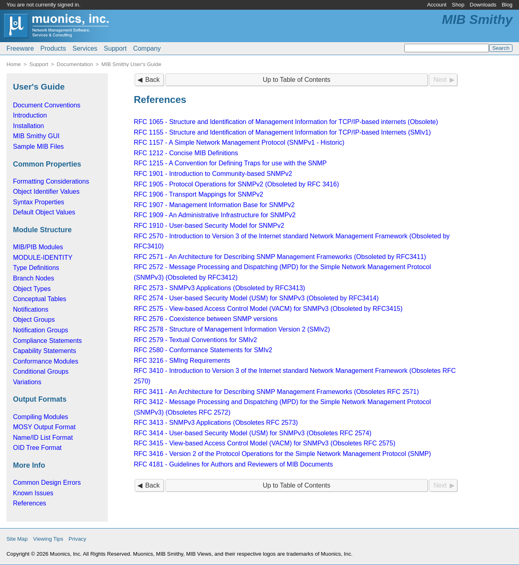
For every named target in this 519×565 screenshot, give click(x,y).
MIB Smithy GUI (36, 136)
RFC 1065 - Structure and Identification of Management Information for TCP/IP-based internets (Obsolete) (286, 121)
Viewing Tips (48, 539)
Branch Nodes (33, 278)
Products (53, 48)
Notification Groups (40, 330)
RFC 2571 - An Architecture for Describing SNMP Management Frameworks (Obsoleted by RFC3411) (280, 256)
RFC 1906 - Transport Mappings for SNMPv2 (198, 194)
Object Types (32, 288)
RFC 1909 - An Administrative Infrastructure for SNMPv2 (215, 215)
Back (152, 79)
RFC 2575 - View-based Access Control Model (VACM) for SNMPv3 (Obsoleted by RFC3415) (268, 308)
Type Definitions (36, 267)
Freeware (20, 48)
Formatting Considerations (51, 181)
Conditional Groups (41, 371)
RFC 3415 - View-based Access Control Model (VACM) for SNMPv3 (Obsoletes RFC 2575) (264, 443)
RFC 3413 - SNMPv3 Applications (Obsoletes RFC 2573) (216, 422)
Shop (458, 5)
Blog (507, 5)
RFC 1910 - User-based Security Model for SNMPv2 (209, 225)
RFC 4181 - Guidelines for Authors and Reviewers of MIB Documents (233, 464)
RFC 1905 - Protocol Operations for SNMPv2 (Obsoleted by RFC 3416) (236, 184)
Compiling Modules (40, 416)
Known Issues (33, 493)
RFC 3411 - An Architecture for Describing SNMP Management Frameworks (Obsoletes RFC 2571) (276, 391)
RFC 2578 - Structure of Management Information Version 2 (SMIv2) (232, 329)
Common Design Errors (47, 482)
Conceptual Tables (39, 298)
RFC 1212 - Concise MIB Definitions (186, 153)
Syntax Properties (38, 202)
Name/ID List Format (43, 437)
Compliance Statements (47, 340)
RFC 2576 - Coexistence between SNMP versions (206, 318)
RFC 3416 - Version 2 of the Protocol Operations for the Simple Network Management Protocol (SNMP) (282, 453)
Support (115, 48)
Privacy (77, 539)
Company (147, 48)
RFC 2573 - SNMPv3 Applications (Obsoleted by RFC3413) (219, 288)
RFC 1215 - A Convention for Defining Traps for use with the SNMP (230, 163)
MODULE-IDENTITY (43, 257)
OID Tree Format (37, 447)
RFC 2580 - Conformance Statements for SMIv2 (203, 350)
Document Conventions (46, 105)
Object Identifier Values (46, 191)
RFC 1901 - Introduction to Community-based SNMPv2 (213, 173)
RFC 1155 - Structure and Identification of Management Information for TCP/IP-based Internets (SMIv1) (282, 132)
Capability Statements (44, 350)
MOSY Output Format (44, 427)
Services (85, 48)
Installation (28, 125)
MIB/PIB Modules (38, 247)
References (29, 503)
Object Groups (34, 319)
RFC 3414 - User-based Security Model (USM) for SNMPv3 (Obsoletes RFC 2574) (252, 433)
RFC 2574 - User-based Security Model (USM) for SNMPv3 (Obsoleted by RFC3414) (256, 298)
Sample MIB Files (38, 146)
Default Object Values (44, 212)
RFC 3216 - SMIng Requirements (182, 360)
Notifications (30, 309)
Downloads (483, 5)
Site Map (17, 539)
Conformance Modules (45, 361)
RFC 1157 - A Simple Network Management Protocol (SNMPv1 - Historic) (239, 142)
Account (436, 5)
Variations (27, 382)
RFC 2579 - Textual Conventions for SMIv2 (195, 339)
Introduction (30, 115)
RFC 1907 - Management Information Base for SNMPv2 (214, 204)
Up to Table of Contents (296, 79)
